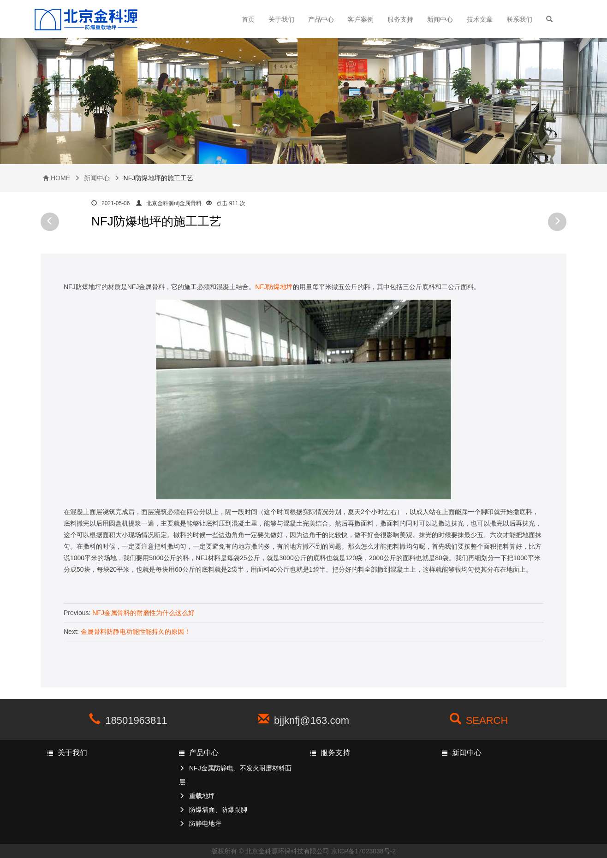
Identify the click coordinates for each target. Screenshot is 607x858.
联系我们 (519, 19)
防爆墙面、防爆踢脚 (218, 809)
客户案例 (361, 19)
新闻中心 (440, 19)
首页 (248, 19)
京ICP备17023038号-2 (363, 851)
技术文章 (480, 19)
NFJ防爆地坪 (274, 286)
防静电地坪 (205, 823)
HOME (60, 178)
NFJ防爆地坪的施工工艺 (156, 221)
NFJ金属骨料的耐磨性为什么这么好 (143, 612)
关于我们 (281, 19)
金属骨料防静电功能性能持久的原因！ (135, 631)
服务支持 (400, 19)
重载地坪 (202, 795)
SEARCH (487, 720)
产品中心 (321, 19)
